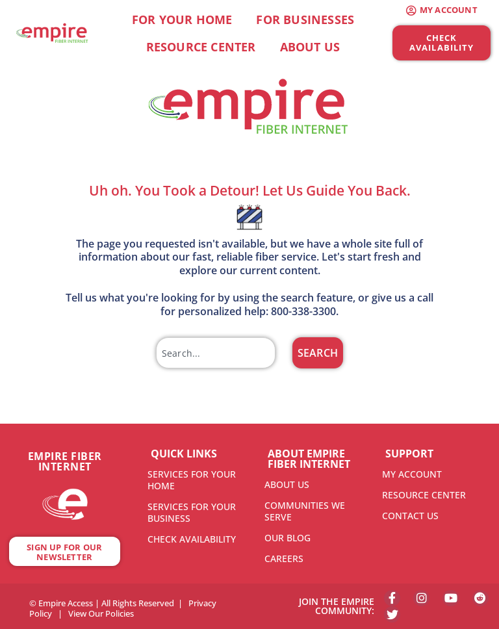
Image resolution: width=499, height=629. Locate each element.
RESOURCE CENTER (424, 495)
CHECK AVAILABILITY (191, 539)
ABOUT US (286, 484)
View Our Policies (101, 613)
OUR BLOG (287, 538)
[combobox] (215, 352)
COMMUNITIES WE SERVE (304, 511)
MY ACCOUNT (412, 474)
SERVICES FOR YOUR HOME (191, 480)
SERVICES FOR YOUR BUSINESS (191, 512)
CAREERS (283, 558)
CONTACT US (410, 515)
